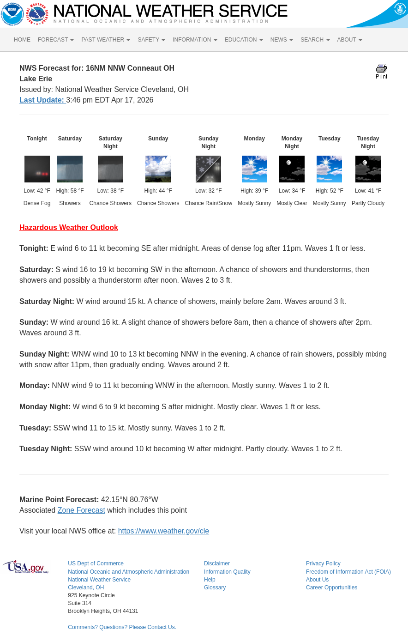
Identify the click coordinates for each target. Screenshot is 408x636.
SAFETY (151, 39)
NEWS (281, 39)
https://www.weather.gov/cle (163, 531)
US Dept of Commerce (96, 563)
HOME (22, 39)
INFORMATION (195, 39)
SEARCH (315, 39)
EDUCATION (244, 39)
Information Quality (227, 572)
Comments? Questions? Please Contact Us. (122, 627)
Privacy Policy (323, 563)
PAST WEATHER (105, 39)
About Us (317, 579)
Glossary (215, 587)
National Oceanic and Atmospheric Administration (128, 572)
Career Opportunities (331, 587)
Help (210, 579)
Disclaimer (217, 563)
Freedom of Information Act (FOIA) (348, 572)
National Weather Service (99, 579)
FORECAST (56, 39)
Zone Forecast (81, 510)
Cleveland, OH (86, 587)
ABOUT (349, 39)
